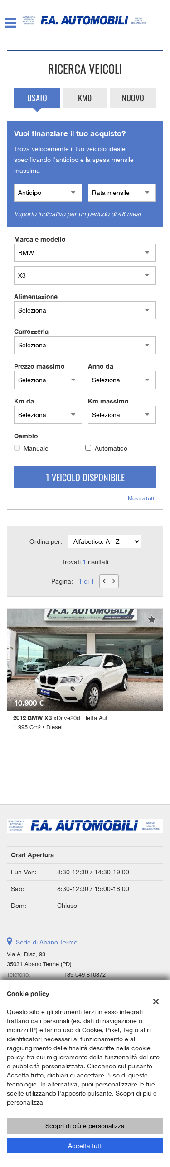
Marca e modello (40, 239)
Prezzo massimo (39, 366)
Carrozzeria (31, 331)
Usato (37, 98)
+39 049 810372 (84, 974)
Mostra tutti (142, 498)
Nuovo (133, 98)
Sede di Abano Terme (47, 942)
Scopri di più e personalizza (85, 1125)
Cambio (26, 436)
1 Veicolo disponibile (85, 477)
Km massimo (108, 401)
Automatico (111, 448)
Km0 (85, 98)
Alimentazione (36, 296)
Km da (24, 401)
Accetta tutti (85, 1145)
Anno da (100, 366)
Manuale (36, 448)
